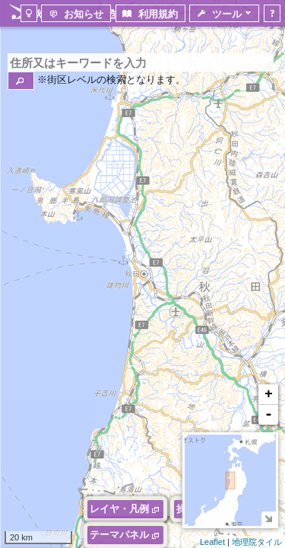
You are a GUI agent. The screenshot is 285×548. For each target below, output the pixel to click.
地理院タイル (257, 541)
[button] (21, 81)
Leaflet (212, 541)
